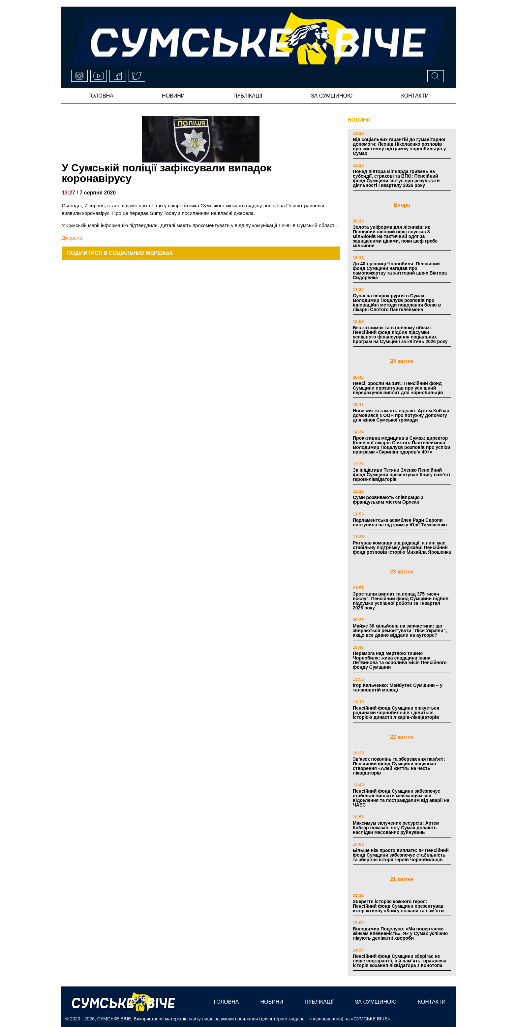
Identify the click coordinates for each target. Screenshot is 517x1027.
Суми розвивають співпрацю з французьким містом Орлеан (388, 500)
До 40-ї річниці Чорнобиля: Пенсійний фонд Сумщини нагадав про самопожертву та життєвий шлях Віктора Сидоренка (400, 270)
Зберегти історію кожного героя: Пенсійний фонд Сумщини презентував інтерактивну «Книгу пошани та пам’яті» (399, 906)
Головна (100, 96)
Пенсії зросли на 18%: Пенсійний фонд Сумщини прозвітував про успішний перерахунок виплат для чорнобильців (398, 388)
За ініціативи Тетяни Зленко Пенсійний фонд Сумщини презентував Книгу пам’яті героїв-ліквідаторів (401, 474)
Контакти (415, 96)
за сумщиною (331, 96)
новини (173, 96)
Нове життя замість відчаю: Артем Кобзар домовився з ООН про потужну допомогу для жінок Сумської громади (401, 415)
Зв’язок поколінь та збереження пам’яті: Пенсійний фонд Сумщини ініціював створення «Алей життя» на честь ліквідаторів (399, 766)
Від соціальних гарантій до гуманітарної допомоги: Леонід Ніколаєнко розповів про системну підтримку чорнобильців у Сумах (399, 146)
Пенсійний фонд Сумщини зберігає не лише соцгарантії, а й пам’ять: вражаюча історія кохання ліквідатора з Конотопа (399, 961)
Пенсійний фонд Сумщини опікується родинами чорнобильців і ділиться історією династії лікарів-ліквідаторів (396, 712)
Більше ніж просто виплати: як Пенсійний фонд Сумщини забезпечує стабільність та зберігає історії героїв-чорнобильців (401, 855)
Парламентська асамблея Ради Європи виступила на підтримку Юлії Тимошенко (400, 522)
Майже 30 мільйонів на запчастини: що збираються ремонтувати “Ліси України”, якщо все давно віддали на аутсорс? (400, 630)
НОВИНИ (359, 120)
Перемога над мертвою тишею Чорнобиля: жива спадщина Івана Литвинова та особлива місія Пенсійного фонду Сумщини (400, 660)
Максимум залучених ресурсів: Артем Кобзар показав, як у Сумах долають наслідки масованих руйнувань (396, 827)
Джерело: (72, 238)
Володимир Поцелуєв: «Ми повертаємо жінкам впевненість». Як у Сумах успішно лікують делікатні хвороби (400, 933)
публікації (247, 96)
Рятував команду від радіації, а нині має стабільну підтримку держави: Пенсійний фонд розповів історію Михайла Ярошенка (402, 547)
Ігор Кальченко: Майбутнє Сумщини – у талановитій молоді (397, 687)
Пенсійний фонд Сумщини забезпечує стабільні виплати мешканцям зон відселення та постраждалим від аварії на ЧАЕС (401, 797)
